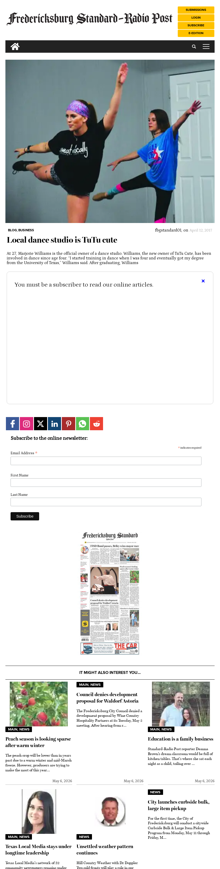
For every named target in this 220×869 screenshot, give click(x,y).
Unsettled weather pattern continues (105, 849)
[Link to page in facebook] (12, 423)
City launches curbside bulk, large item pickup (178, 805)
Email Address (24, 453)
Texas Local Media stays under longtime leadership (38, 849)
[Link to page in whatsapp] (82, 423)
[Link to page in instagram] (26, 423)
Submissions (196, 10)
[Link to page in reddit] (96, 423)
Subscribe (196, 25)
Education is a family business (180, 739)
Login (196, 18)
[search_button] (7, 42)
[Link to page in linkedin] (54, 423)
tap (206, 46)
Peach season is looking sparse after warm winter (38, 742)
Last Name (19, 495)
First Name (20, 475)
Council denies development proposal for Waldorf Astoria (108, 697)
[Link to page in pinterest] (68, 423)
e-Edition (196, 33)
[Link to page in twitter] (40, 423)
